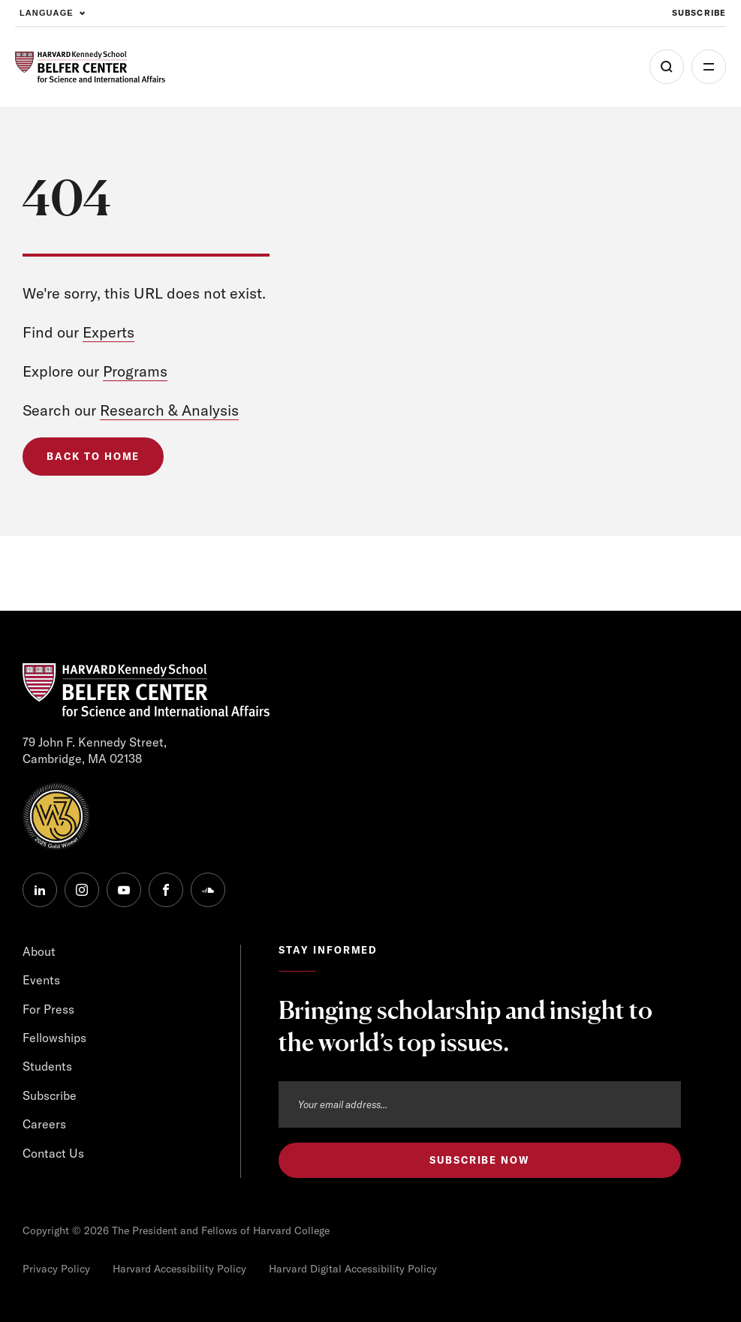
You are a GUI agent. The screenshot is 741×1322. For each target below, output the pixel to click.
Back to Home (93, 456)
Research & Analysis (169, 410)
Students (47, 1066)
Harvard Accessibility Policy (179, 1268)
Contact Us (53, 1153)
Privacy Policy (56, 1268)
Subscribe (50, 1095)
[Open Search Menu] (666, 67)
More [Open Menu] (708, 67)
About (39, 951)
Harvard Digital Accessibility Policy (353, 1268)
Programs (135, 371)
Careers (44, 1123)
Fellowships (54, 1037)
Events (41, 979)
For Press (48, 1009)
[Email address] (480, 1104)
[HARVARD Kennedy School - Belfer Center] (90, 67)
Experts (108, 332)
